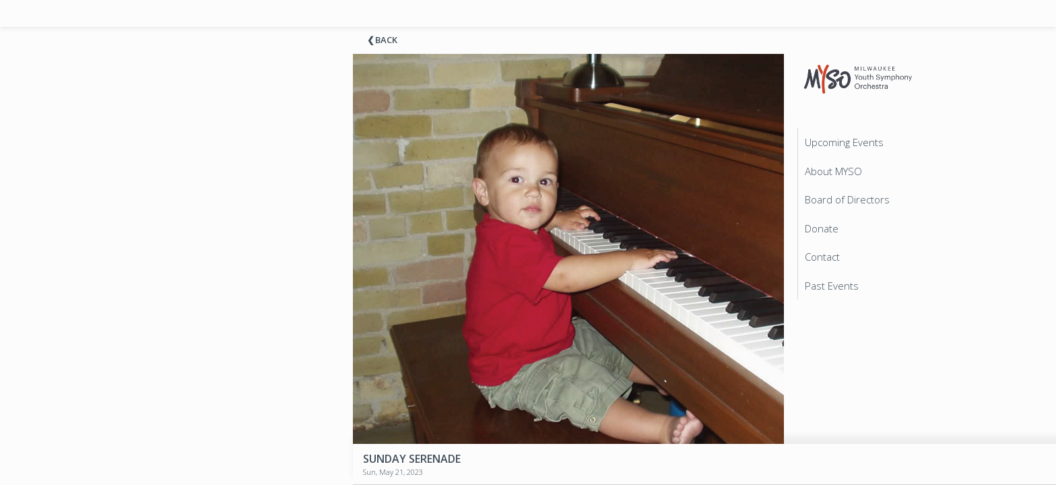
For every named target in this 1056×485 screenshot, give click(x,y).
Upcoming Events (844, 142)
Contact (822, 256)
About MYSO (833, 171)
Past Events (832, 285)
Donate (821, 228)
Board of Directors (847, 199)
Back (386, 40)
